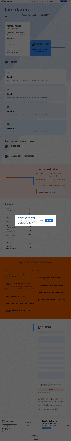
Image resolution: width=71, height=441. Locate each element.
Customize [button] (41, 220)
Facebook (29, 223)
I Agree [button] (49, 220)
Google (25, 223)
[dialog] (35, 220)
